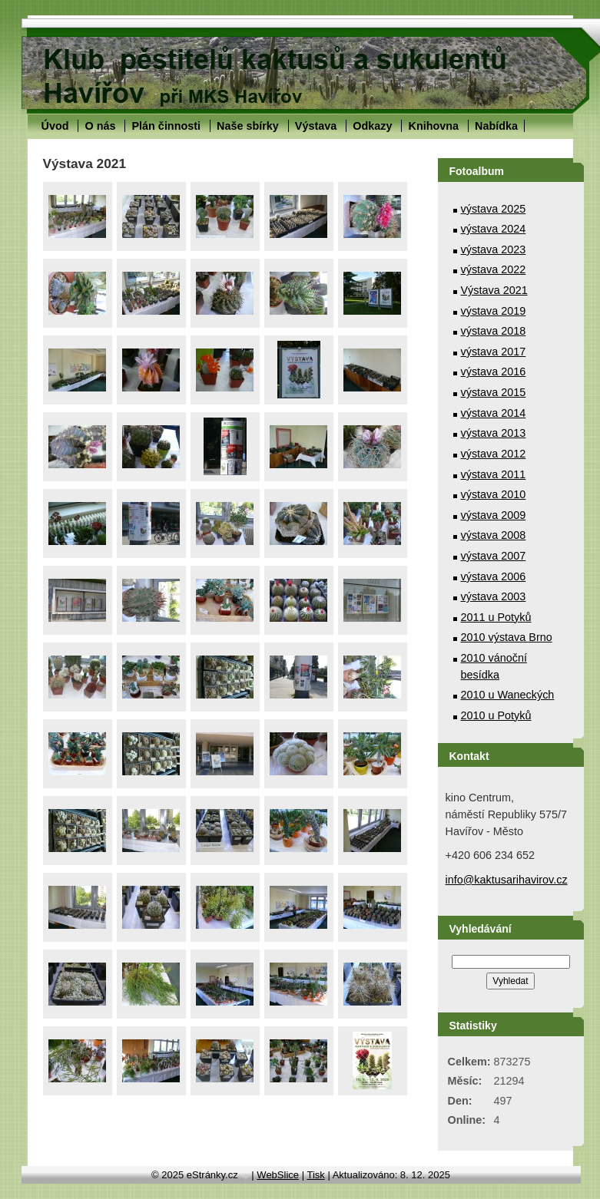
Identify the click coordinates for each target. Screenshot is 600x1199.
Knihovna (433, 126)
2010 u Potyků (496, 715)
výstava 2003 (493, 596)
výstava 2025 (493, 209)
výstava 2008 (493, 535)
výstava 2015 (493, 392)
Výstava (315, 126)
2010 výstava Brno (506, 637)
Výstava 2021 (494, 290)
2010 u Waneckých (508, 695)
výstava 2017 (493, 351)
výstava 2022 (493, 269)
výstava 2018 (493, 331)
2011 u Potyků (496, 617)
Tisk (315, 1175)
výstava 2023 (493, 249)
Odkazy (372, 126)
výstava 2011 (493, 474)
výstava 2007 (493, 556)
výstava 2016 (493, 371)
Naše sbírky (248, 126)
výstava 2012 (493, 454)
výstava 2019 (493, 311)
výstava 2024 (493, 229)
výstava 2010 (493, 494)
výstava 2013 (493, 433)
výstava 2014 (493, 413)
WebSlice (278, 1175)
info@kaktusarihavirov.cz (507, 880)
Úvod (55, 126)
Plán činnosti (166, 126)
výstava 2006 (493, 576)
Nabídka (496, 126)
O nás (100, 126)
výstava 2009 (493, 515)
